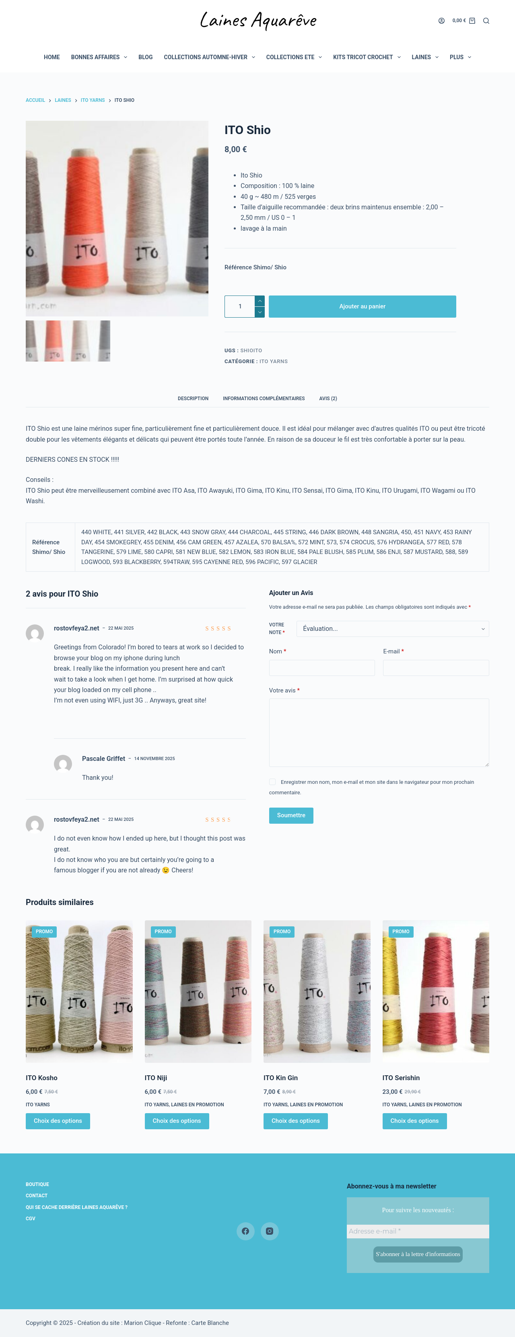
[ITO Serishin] (436, 991)
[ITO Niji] (198, 991)
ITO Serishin (401, 1078)
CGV (30, 1218)
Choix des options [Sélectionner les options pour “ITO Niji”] (177, 1120)
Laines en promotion (197, 1105)
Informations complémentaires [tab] (264, 398)
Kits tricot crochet (368, 57)
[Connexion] (442, 21)
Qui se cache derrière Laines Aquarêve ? (77, 1207)
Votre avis (284, 691)
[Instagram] (270, 1231)
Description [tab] (193, 398)
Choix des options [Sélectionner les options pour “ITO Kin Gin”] (296, 1120)
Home (52, 57)
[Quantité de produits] (245, 307)
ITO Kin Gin (281, 1078)
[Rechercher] (486, 21)
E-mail (393, 652)
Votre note (277, 629)
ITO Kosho (42, 1078)
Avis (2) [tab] (328, 398)
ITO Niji (156, 1078)
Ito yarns (274, 361)
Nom (277, 652)
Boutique (37, 1184)
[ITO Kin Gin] (317, 991)
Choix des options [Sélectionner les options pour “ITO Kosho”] (58, 1120)
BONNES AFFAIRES (101, 57)
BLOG (145, 57)
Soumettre (291, 815)
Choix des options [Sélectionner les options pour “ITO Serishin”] (415, 1120)
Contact (36, 1196)
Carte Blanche (210, 1323)
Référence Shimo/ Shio (255, 267)
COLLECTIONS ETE (295, 57)
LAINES (427, 57)
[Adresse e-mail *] (418, 1231)
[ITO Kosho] (79, 991)
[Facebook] (246, 1231)
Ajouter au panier (363, 306)
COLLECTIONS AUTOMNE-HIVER (211, 57)
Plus (462, 57)
